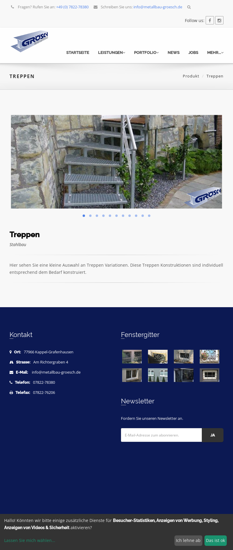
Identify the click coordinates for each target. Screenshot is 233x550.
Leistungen (111, 52)
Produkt (191, 76)
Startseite (77, 52)
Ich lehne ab (188, 540)
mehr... (215, 52)
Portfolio (146, 52)
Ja (212, 435)
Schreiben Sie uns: (137, 7)
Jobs (193, 52)
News (174, 52)
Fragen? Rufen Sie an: (49, 7)
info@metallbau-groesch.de (56, 372)
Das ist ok (215, 540)
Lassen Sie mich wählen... (29, 540)
